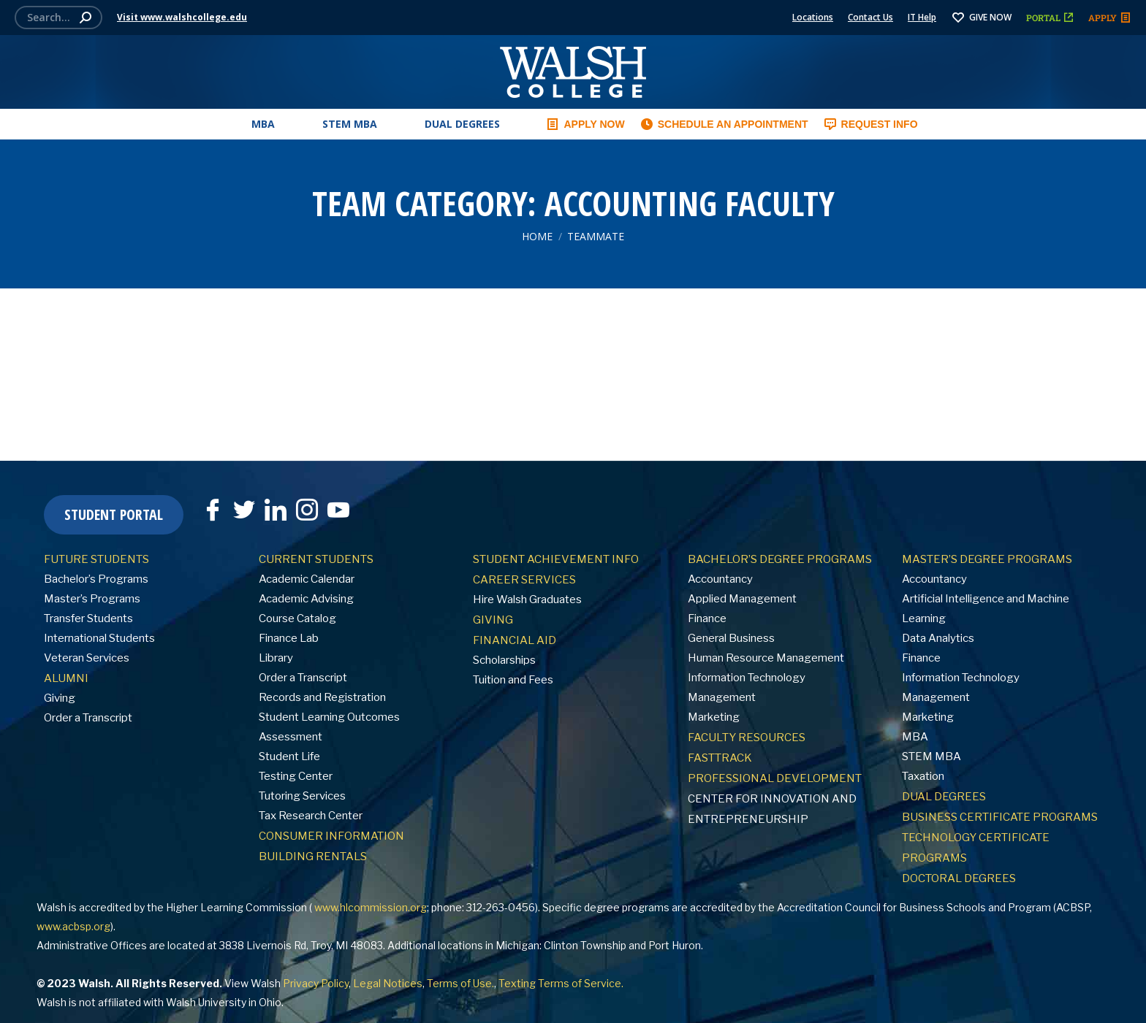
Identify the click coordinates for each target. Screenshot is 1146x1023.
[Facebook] (213, 510)
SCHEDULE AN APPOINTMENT (724, 124)
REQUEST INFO (870, 124)
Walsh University (206, 1002)
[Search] (58, 17)
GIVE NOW (981, 17)
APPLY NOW (584, 124)
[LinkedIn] (275, 510)
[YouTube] (338, 510)
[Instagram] (307, 510)
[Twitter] (244, 510)
